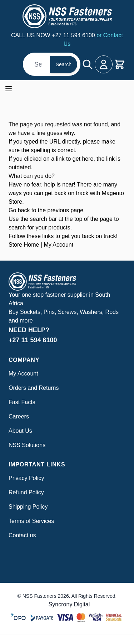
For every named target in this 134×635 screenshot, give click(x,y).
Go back (19, 210)
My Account (58, 245)
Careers (19, 416)
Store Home (24, 245)
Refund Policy (26, 492)
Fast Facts (22, 402)
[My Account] (103, 64)
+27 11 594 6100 (74, 35)
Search (63, 64)
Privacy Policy (26, 478)
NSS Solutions (27, 445)
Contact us (22, 535)
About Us (20, 431)
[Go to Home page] (67, 16)
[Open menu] (8, 88)
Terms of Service (30, 521)
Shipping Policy (28, 507)
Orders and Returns (34, 388)
